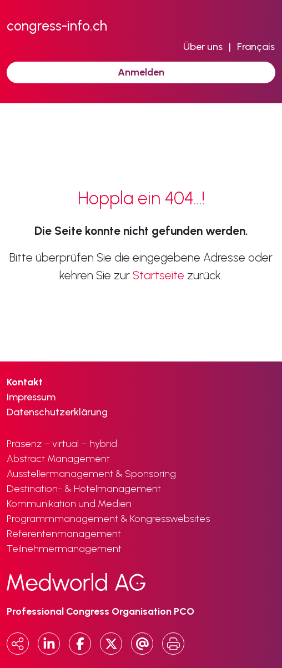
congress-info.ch (57, 26)
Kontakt (25, 382)
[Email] (142, 643)
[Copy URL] (18, 643)
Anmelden (141, 72)
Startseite (158, 275)
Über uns (203, 47)
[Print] (173, 643)
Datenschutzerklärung (57, 412)
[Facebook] (80, 643)
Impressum (31, 397)
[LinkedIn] (49, 643)
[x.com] (111, 643)
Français (256, 47)
